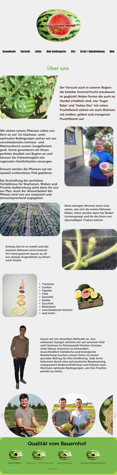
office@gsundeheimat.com (93, 463)
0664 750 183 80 (64, 463)
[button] (26, 415)
